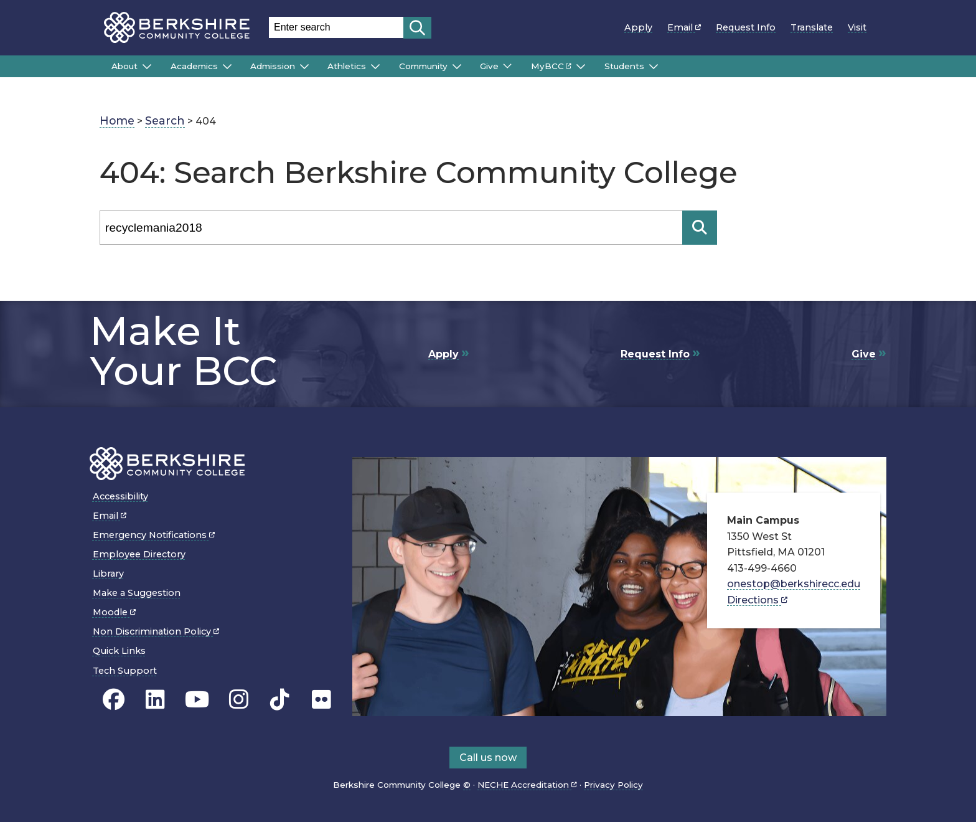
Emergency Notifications (154, 535)
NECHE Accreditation (527, 785)
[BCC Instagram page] (238, 699)
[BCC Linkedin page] (155, 699)
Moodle (114, 612)
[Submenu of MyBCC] (580, 66)
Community (423, 66)
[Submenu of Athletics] (375, 66)
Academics (194, 66)
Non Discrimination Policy (156, 631)
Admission (272, 66)
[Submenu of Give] (507, 66)
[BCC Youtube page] (197, 699)
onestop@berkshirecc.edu (793, 584)
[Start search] (417, 28)
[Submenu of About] (146, 66)
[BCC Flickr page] (321, 699)
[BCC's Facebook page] (113, 699)
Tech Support (125, 670)
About (124, 66)
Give (489, 66)
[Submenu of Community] (456, 66)
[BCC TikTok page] (279, 699)
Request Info (746, 27)
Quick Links (119, 650)
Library (108, 573)
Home (117, 120)
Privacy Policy (613, 785)
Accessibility (120, 496)
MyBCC (551, 66)
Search (165, 120)
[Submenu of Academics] (227, 66)
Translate (812, 27)
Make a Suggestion (137, 592)
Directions (757, 600)
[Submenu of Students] (653, 66)
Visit (857, 27)
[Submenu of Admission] (304, 66)
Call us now (488, 757)
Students (624, 66)
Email (684, 27)
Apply (638, 27)
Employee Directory (139, 554)
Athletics (346, 66)
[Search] (391, 227)
